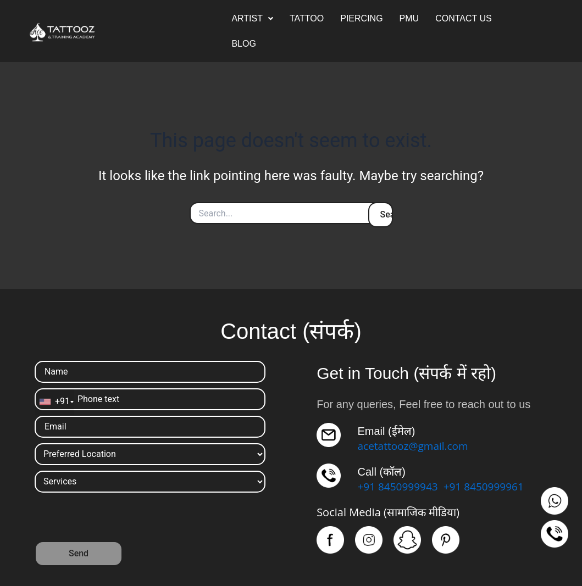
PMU (409, 18)
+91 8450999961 (489, 486)
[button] (252, 18)
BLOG (243, 43)
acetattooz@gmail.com (415, 445)
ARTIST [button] (252, 18)
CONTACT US (463, 18)
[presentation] (118, 519)
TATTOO (307, 18)
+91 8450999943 (399, 486)
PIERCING (361, 18)
